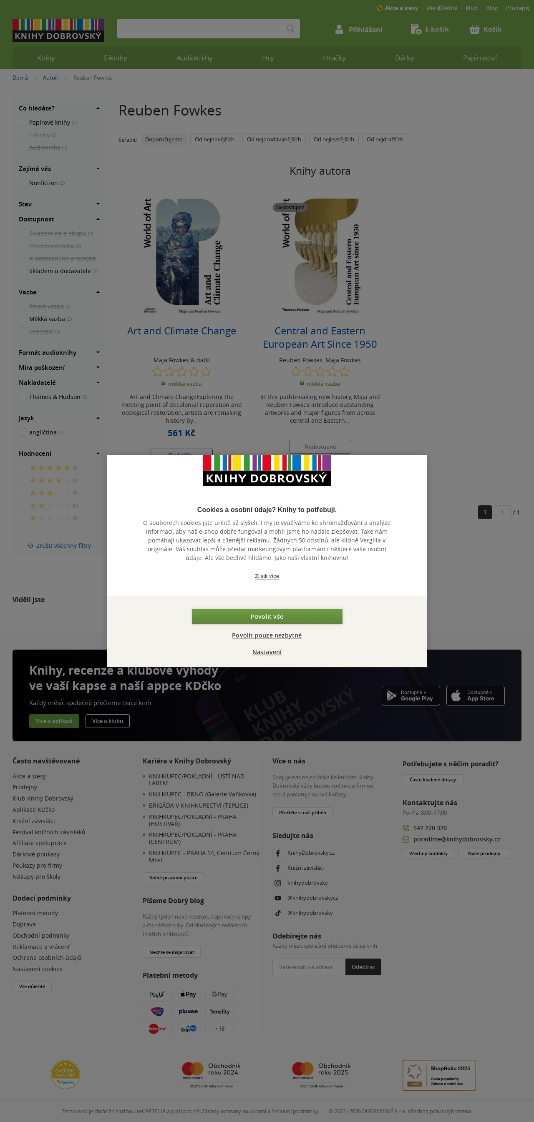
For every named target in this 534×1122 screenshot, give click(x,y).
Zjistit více (267, 576)
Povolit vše (267, 616)
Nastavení (267, 652)
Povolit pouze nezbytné (267, 635)
